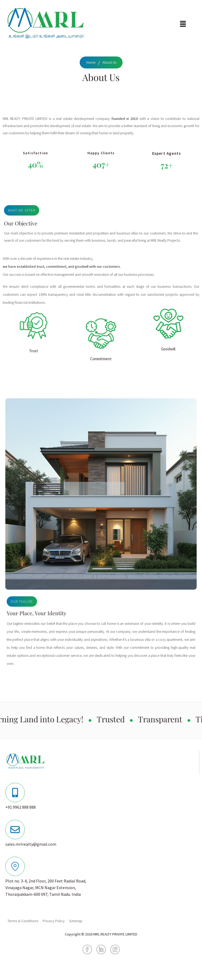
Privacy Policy (54, 920)
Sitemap (75, 920)
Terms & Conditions (22, 920)
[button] (182, 24)
